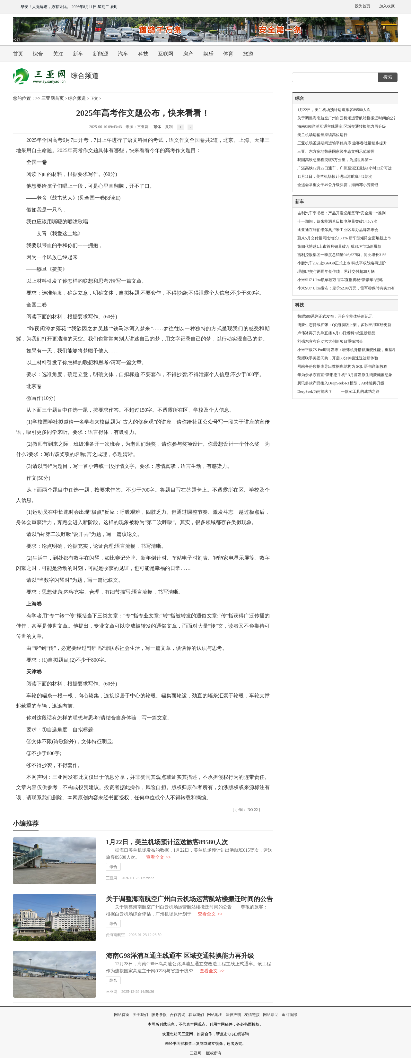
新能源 (100, 53)
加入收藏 (387, 6)
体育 (228, 53)
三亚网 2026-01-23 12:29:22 (130, 878)
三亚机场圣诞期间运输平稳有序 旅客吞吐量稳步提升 (342, 143)
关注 (58, 53)
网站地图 (215, 1014)
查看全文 (158, 857)
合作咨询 (177, 1014)
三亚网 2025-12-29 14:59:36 (130, 991)
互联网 (165, 53)
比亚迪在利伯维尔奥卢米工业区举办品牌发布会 (337, 230)
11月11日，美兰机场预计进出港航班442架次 (334, 176)
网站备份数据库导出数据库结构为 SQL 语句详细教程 (342, 366)
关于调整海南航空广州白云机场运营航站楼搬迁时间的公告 (189, 898)
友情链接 (252, 1014)
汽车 (123, 53)
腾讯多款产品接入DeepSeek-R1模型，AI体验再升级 (340, 383)
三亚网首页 (52, 98)
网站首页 (121, 1014)
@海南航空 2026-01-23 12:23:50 (134, 935)
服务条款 (159, 1014)
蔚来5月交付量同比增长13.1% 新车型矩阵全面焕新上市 (344, 238)
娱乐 (208, 53)
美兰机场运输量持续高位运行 (322, 135)
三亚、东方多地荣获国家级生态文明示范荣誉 (335, 151)
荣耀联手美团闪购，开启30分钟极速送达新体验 (337, 358)
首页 (18, 53)
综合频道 (77, 98)
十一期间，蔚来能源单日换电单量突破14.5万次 (337, 221)
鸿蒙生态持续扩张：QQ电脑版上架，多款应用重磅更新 (344, 325)
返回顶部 (289, 1014)
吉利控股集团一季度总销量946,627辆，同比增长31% (341, 255)
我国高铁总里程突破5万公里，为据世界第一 (334, 160)
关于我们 (140, 1014)
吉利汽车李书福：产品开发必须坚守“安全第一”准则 (341, 213)
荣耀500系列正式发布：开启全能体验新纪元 (334, 316)
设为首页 (362, 6)
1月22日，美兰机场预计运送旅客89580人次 (167, 842)
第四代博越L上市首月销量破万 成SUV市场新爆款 (339, 246)
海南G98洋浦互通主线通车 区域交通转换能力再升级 (180, 955)
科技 (143, 53)
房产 (188, 53)
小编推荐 (26, 823)
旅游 (248, 53)
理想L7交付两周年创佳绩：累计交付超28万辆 (336, 271)
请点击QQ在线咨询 (232, 1034)
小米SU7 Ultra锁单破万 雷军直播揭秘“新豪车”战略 (340, 280)
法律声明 (233, 1014)
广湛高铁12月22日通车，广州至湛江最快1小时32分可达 (344, 168)
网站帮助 (270, 1014)
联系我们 (196, 1014)
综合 (38, 53)
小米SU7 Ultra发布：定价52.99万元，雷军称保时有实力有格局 (350, 288)
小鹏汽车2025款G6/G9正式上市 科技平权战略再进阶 (341, 263)
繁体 (157, 127)
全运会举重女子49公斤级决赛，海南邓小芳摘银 (337, 185)
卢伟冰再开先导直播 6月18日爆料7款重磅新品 (336, 333)
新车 (78, 53)
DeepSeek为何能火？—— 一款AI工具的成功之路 (338, 391)
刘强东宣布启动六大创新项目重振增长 (330, 341)
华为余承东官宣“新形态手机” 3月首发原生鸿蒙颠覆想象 (344, 375)
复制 (169, 127)
